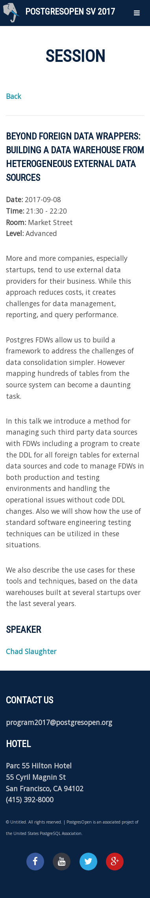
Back (13, 96)
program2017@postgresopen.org (59, 722)
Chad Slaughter (31, 651)
